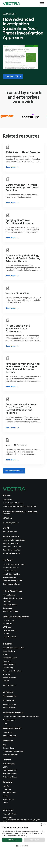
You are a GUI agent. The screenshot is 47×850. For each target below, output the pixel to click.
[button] (23, 846)
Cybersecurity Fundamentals (13, 751)
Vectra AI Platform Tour (11, 543)
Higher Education (9, 664)
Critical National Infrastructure (13, 648)
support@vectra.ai (9, 814)
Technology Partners (10, 770)
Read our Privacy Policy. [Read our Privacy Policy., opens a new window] (19, 836)
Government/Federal (10, 658)
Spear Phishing (8, 624)
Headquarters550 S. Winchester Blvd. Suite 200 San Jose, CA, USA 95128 (21, 820)
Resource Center (8, 748)
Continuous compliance (11, 584)
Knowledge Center (9, 704)
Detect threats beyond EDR (12, 581)
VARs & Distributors (10, 774)
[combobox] (41, 824)
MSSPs (5, 767)
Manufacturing (8, 668)
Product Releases (9, 708)
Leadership (7, 789)
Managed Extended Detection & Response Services (21, 717)
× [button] (44, 824)
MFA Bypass (7, 627)
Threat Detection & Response (13, 503)
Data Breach (7, 601)
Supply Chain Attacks (10, 611)
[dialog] (23, 836)
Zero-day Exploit (8, 620)
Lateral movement (9, 571)
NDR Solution (7, 518)
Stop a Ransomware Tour (12, 550)
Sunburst (6, 634)
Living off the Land (9, 637)
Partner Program (8, 764)
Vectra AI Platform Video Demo (14, 540)
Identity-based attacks (10, 568)
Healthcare (7, 661)
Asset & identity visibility (11, 574)
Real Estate (7, 674)
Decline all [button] (34, 840)
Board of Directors (9, 793)
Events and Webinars (10, 755)
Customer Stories (10, 696)
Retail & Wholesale (9, 677)
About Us (6, 786)
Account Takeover (9, 595)
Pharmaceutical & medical (12, 671)
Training (5, 723)
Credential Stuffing (9, 630)
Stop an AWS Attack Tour (11, 553)
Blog (4, 745)
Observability (7, 500)
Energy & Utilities (9, 651)
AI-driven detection (9, 577)
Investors (6, 796)
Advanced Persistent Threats (13, 598)
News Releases (8, 799)
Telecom (6, 681)
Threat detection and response (13, 564)
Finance (5, 654)
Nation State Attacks (10, 605)
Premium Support (9, 720)
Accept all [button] (12, 840)
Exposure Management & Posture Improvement (19, 506)
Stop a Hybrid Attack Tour (12, 547)
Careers (5, 803)
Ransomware (7, 608)
